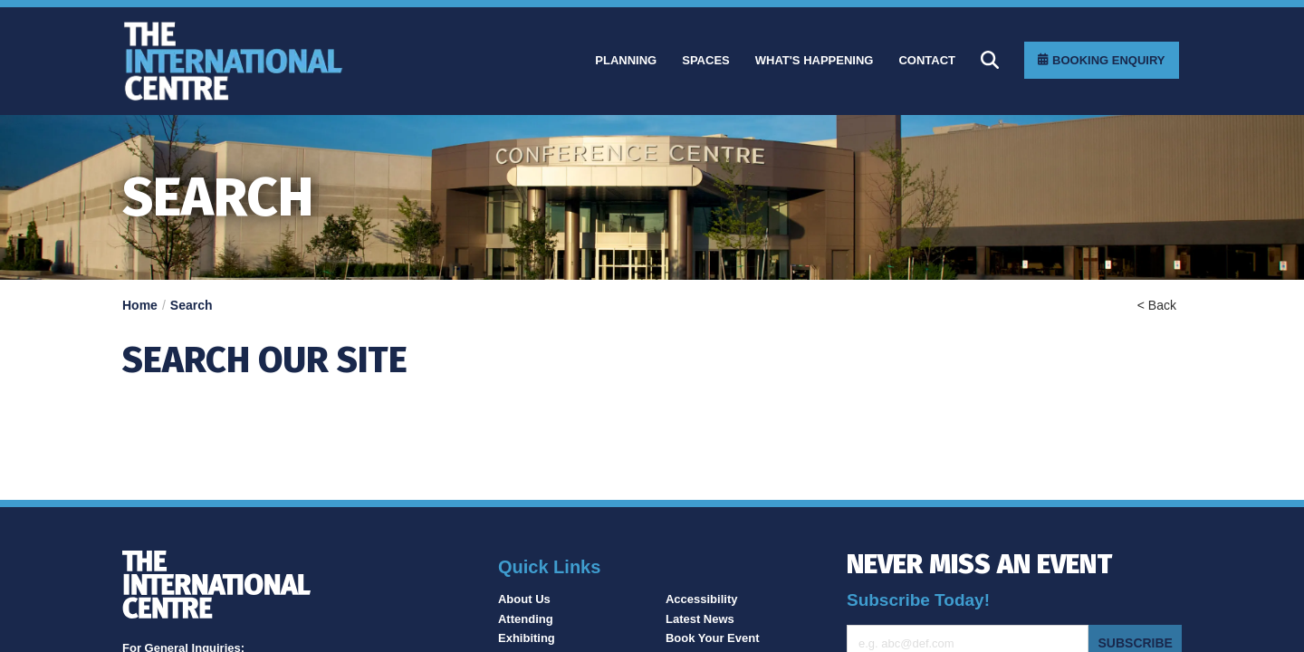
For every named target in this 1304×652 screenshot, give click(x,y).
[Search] (990, 60)
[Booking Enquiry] (1101, 60)
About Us (524, 599)
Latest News (700, 619)
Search (191, 305)
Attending (525, 619)
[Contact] (926, 61)
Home (140, 305)
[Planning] (626, 61)
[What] (814, 61)
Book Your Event (713, 638)
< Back (1156, 305)
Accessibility (702, 599)
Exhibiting (526, 638)
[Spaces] (706, 61)
